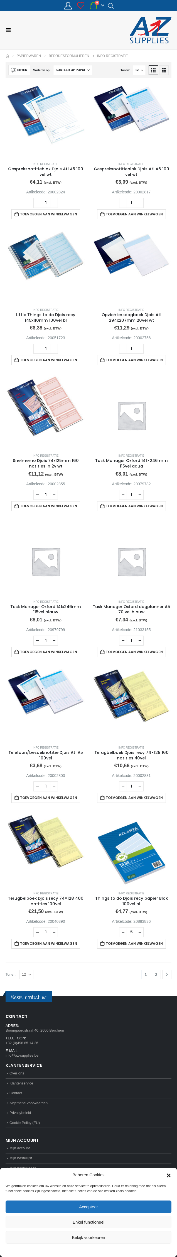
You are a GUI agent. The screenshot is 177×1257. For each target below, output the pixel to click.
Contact (15, 1093)
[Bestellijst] (81, 5)
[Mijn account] (67, 5)
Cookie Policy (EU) (24, 1123)
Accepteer (88, 1206)
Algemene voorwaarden (28, 1103)
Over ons (16, 1073)
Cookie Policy (76, 1250)
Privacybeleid (99, 1250)
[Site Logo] (150, 30)
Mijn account (19, 1148)
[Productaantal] (45, 203)
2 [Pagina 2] (156, 974)
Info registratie (46, 164)
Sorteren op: (41, 70)
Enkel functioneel (88, 1222)
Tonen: (125, 70)
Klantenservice (21, 1083)
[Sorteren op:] (72, 70)
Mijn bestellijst (20, 1158)
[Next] (166, 974)
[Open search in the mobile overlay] (111, 5)
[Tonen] (139, 70)
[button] (168, 1175)
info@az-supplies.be (22, 1055)
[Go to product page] (46, 120)
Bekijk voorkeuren (88, 1237)
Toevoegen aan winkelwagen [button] (48, 214)
